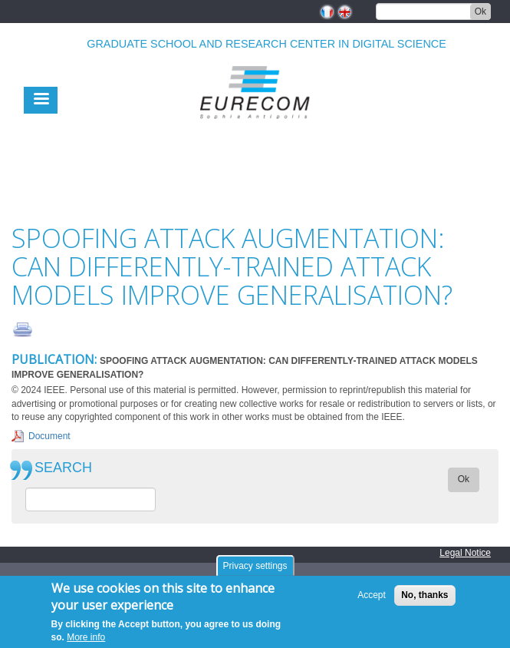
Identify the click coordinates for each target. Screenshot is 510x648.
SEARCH (63, 468)
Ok (480, 11)
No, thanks (424, 595)
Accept (371, 595)
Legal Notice (465, 552)
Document (49, 436)
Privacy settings (254, 565)
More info (86, 637)
